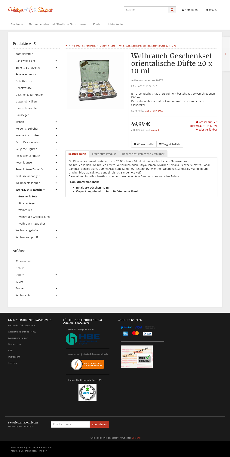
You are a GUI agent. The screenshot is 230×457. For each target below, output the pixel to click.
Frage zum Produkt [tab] (104, 154)
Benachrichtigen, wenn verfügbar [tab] (143, 154)
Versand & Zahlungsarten (21, 325)
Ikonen (38, 121)
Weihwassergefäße (38, 237)
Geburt (20, 268)
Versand (155, 130)
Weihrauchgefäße (38, 230)
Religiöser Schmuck (38, 155)
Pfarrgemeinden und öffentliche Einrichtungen (58, 24)
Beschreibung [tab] (77, 154)
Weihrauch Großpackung (34, 217)
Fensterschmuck (26, 74)
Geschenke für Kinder (29, 94)
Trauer (38, 288)
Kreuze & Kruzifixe (38, 135)
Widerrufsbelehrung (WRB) (22, 331)
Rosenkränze (38, 162)
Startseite (17, 24)
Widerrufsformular (18, 337)
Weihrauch (25, 210)
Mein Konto (115, 24)
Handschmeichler (27, 108)
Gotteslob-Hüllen (26, 101)
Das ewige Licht (38, 60)
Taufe (19, 281)
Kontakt (98, 24)
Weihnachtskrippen (38, 183)
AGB (10, 350)
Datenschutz (14, 344)
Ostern (38, 274)
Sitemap (12, 363)
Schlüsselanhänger (38, 176)
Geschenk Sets (154, 110)
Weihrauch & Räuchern (38, 189)
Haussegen (22, 115)
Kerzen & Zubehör (38, 128)
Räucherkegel (26, 203)
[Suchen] (146, 9)
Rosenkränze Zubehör (38, 169)
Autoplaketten (24, 54)
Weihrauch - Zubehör (31, 223)
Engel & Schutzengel (38, 67)
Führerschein (24, 261)
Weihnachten (38, 295)
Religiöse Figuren (38, 149)
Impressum (14, 356)
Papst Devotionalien (38, 142)
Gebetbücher (24, 81)
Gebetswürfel (24, 88)
